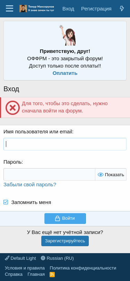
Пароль (12, 162)
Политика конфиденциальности (83, 268)
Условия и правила (25, 268)
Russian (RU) (57, 258)
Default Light (20, 258)
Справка (14, 274)
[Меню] (9, 8)
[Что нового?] (122, 8)
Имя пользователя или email (37, 131)
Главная (36, 274)
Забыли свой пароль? (29, 184)
